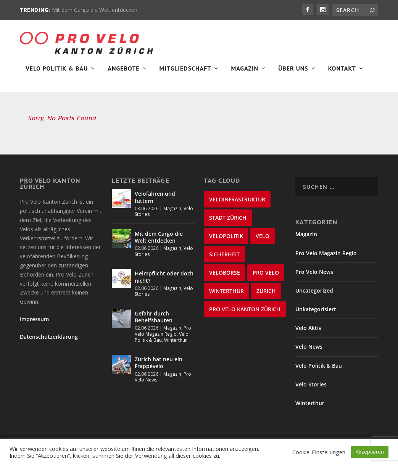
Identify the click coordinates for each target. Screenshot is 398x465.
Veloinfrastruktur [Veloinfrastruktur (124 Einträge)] (237, 202)
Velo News (308, 350)
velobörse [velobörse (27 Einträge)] (224, 275)
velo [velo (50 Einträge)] (262, 239)
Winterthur (175, 343)
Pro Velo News (314, 274)
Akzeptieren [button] (370, 451)
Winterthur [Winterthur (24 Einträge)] (226, 294)
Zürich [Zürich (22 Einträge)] (266, 294)
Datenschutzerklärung (49, 340)
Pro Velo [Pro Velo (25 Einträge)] (266, 275)
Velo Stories (311, 387)
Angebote (123, 71)
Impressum (34, 322)
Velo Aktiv (308, 331)
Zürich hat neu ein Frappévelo (158, 366)
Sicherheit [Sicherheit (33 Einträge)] (224, 257)
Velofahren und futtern (155, 200)
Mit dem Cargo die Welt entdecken (94, 9)
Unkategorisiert (315, 312)
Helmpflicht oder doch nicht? (164, 280)
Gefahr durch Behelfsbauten (153, 320)
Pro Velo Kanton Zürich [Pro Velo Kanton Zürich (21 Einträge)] (244, 312)
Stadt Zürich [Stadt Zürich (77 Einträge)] (228, 220)
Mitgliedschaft (185, 71)
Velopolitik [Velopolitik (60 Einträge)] (226, 239)
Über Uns (293, 71)
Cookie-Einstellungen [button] (318, 452)
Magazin (244, 71)
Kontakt (342, 71)
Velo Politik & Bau (57, 71)
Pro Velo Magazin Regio (163, 334)
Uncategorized (314, 293)
